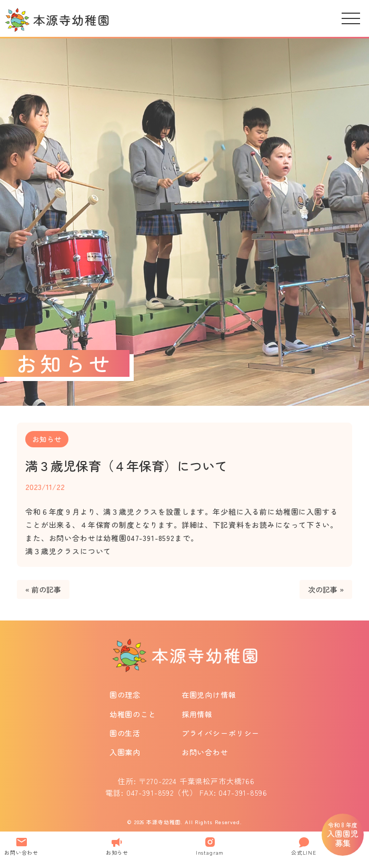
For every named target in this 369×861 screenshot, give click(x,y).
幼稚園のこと (132, 714)
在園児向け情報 (209, 694)
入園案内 (125, 752)
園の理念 (125, 694)
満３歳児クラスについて (68, 551)
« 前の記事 (43, 589)
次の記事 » (326, 589)
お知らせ (47, 439)
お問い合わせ (205, 752)
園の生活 (125, 733)
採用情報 (197, 714)
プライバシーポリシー (221, 733)
